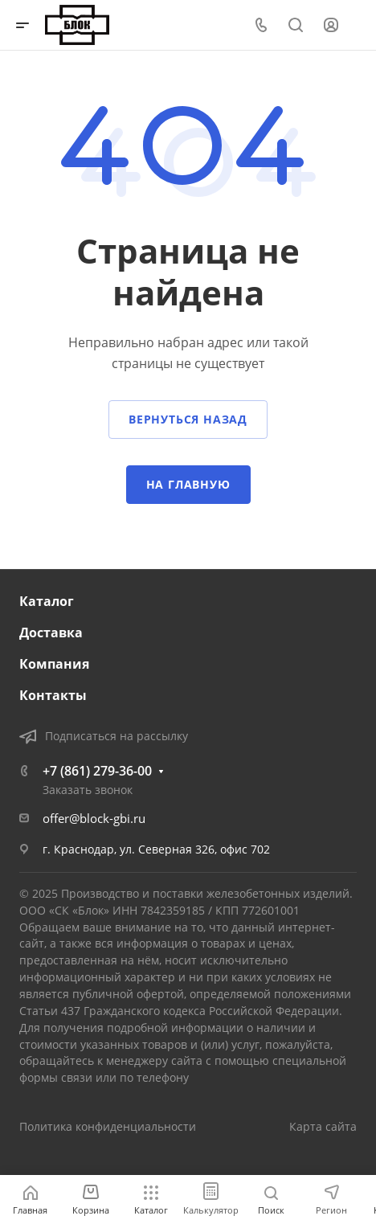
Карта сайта (323, 1126)
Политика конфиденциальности (107, 1126)
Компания (54, 664)
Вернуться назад (188, 419)
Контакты (53, 695)
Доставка (51, 632)
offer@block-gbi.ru (94, 818)
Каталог (46, 601)
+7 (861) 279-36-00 (97, 771)
